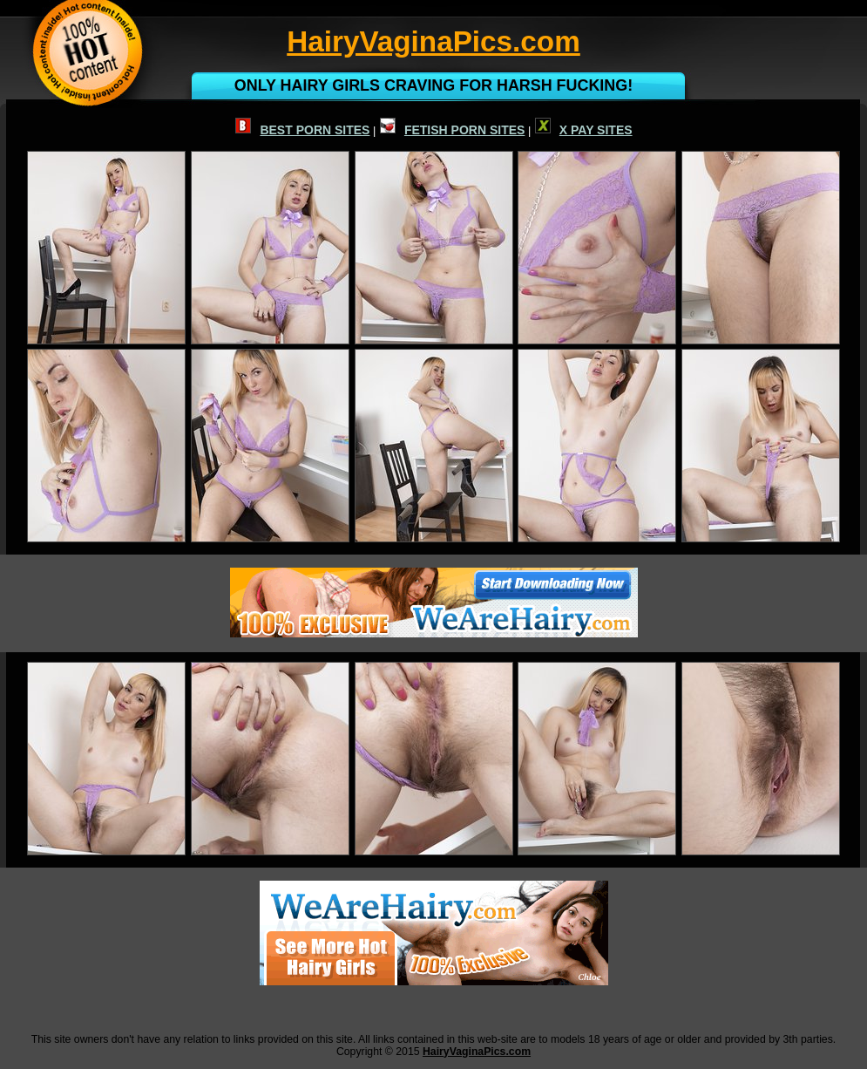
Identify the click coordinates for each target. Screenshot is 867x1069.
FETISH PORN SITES (452, 130)
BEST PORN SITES (302, 130)
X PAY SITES (584, 130)
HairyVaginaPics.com (477, 1051)
